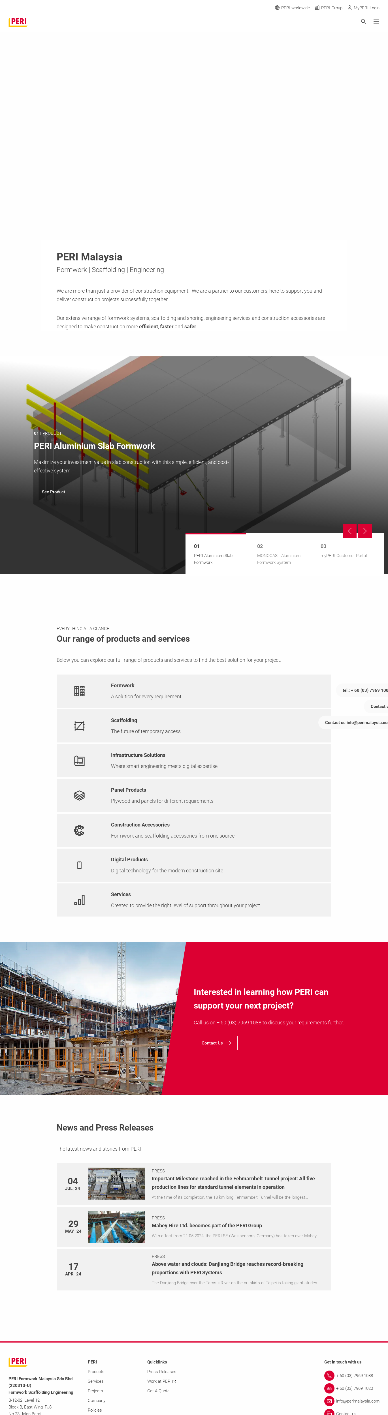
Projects (95, 1390)
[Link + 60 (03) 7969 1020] (352, 1388)
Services (96, 1381)
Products (96, 1371)
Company (96, 1400)
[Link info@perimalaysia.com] (352, 1401)
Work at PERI (161, 1381)
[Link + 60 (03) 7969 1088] (352, 1376)
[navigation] (194, 465)
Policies (95, 1410)
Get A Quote (158, 1390)
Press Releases (161, 1371)
